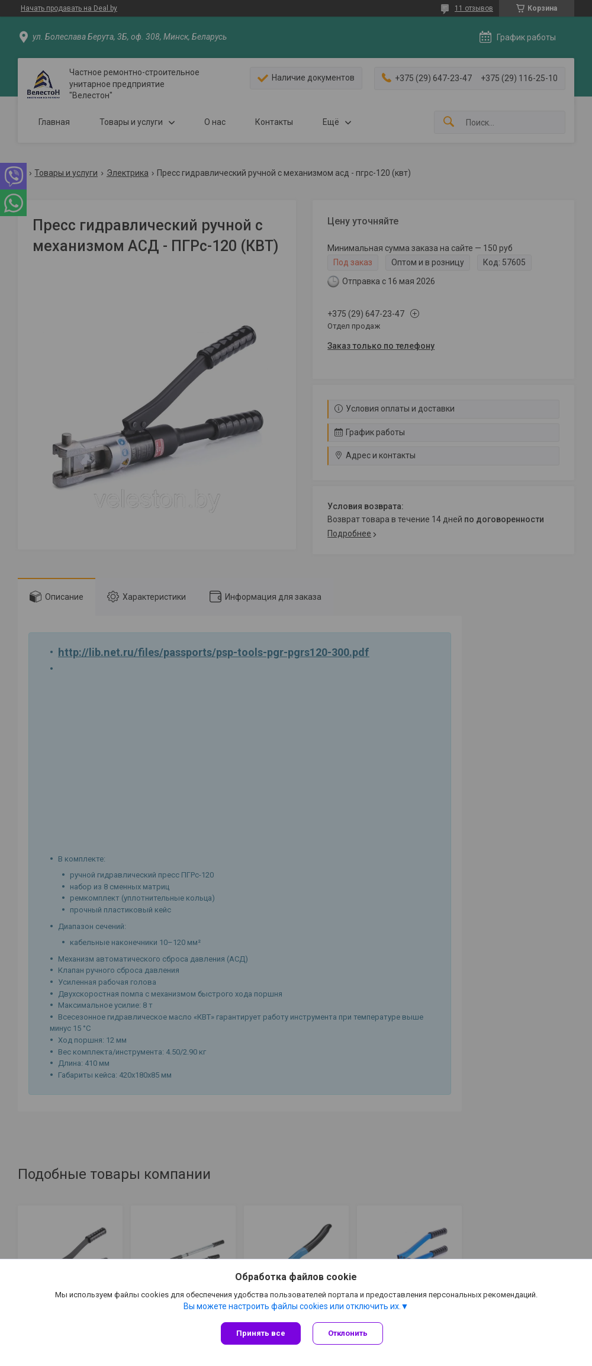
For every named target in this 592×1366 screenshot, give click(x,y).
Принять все (260, 1333)
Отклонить (348, 1333)
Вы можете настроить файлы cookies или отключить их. (292, 1306)
